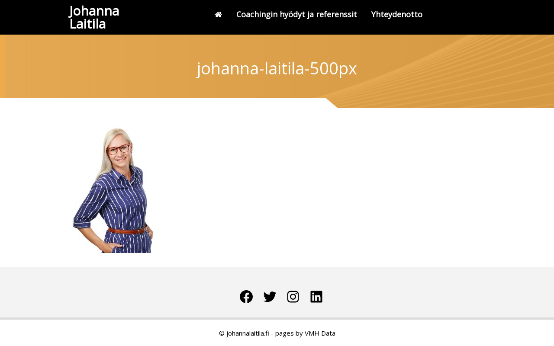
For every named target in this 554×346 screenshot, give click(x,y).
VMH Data (320, 333)
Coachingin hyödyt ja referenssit (296, 14)
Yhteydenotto (396, 14)
